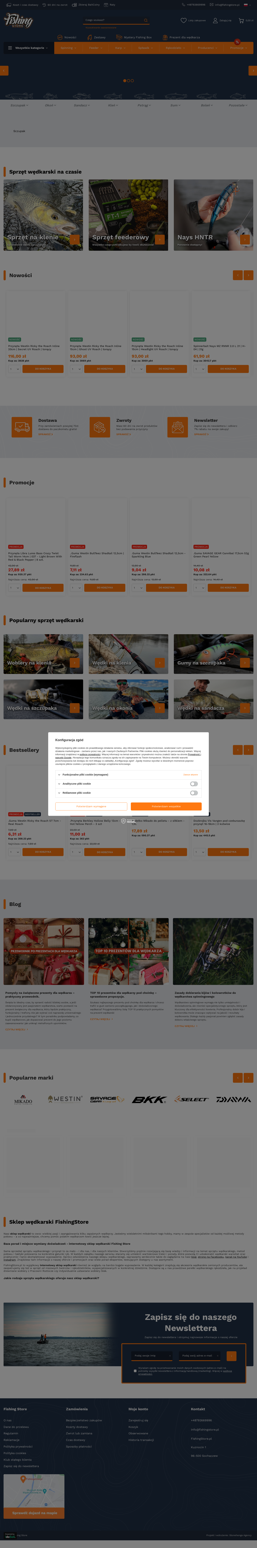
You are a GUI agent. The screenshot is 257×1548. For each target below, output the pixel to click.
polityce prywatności (90, 754)
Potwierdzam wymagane (91, 806)
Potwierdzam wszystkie (166, 806)
